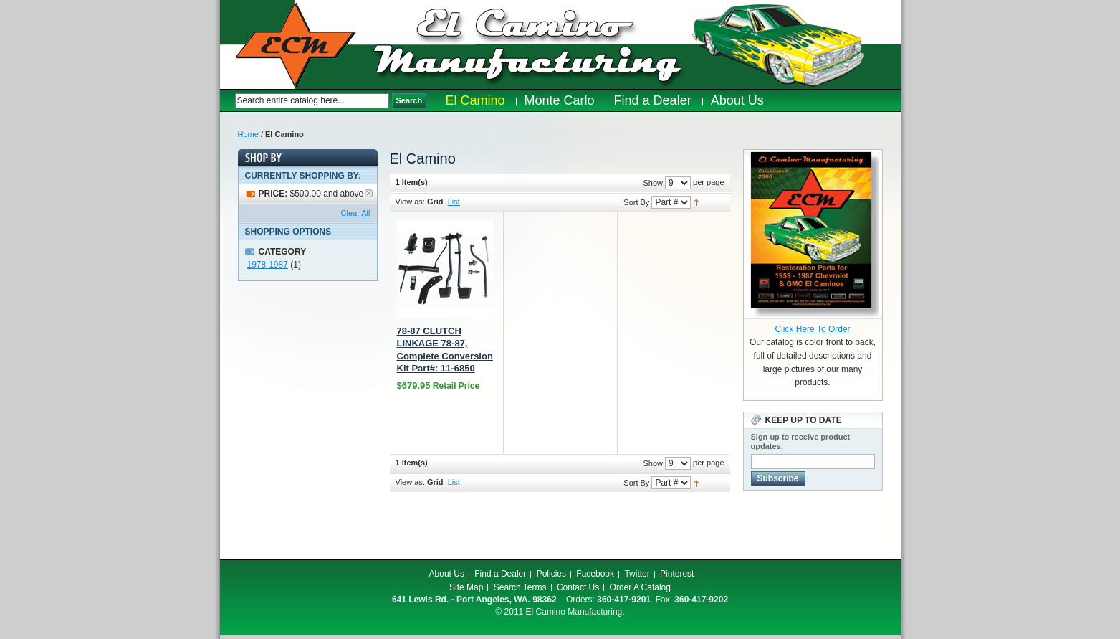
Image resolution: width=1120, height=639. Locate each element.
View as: (410, 201)
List (454, 201)
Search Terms (520, 587)
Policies (551, 574)
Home (248, 134)
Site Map (466, 587)
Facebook (595, 574)
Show (653, 183)
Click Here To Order (812, 329)
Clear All (355, 213)
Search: (227, 100)
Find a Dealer (500, 574)
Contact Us (578, 587)
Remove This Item (369, 193)
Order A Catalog (640, 587)
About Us (446, 574)
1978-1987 (267, 265)
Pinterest (677, 574)
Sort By (636, 202)
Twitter (636, 574)
